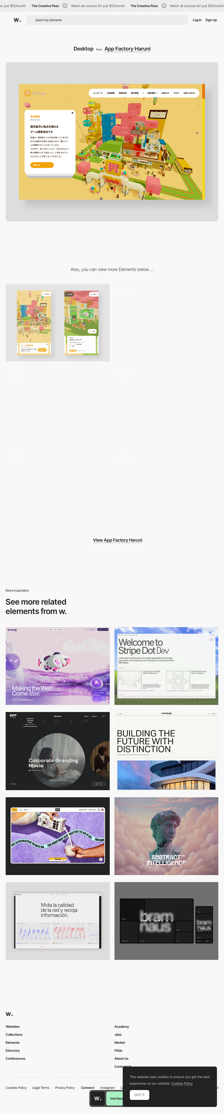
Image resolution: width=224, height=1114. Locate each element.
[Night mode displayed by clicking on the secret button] (166, 488)
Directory (13, 1050)
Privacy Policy (65, 1088)
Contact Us (122, 1066)
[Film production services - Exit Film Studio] (58, 751)
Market (119, 1042)
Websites (13, 1026)
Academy (121, 1026)
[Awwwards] (17, 20)
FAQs (118, 1050)
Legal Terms (40, 1088)
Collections (14, 1034)
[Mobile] (58, 323)
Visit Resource (120, 1098)
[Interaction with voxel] (166, 323)
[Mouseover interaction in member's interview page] (58, 488)
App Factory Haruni (128, 48)
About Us (121, 1058)
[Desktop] (58, 666)
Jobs (118, 1034)
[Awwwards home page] (98, 1098)
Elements (13, 1042)
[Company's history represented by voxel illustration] (166, 405)
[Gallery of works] (58, 405)
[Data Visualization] (58, 921)
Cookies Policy (16, 1088)
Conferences (15, 1058)
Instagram (108, 1088)
